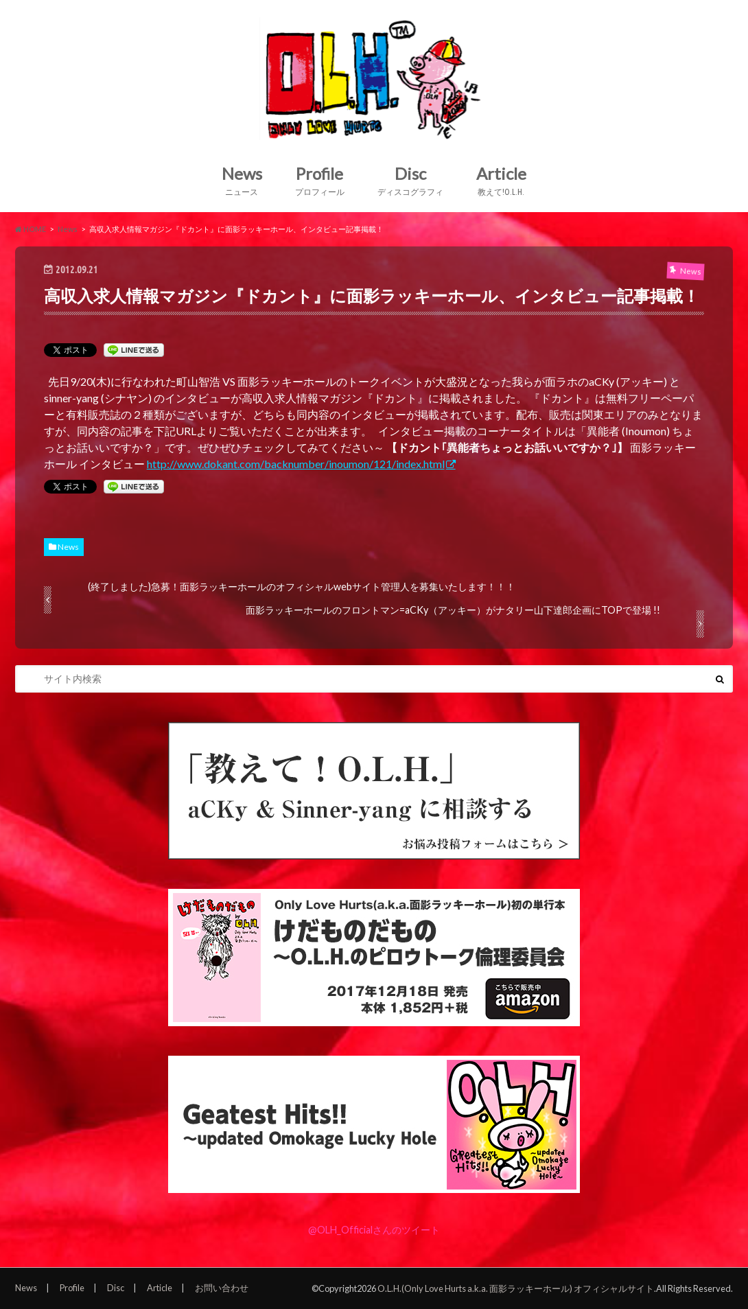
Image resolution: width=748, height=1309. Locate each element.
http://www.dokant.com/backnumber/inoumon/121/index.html (296, 463)
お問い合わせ (221, 1287)
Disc (410, 180)
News (242, 180)
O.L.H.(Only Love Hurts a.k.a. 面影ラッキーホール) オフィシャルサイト (515, 1288)
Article (501, 180)
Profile (319, 180)
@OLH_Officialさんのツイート (374, 1230)
